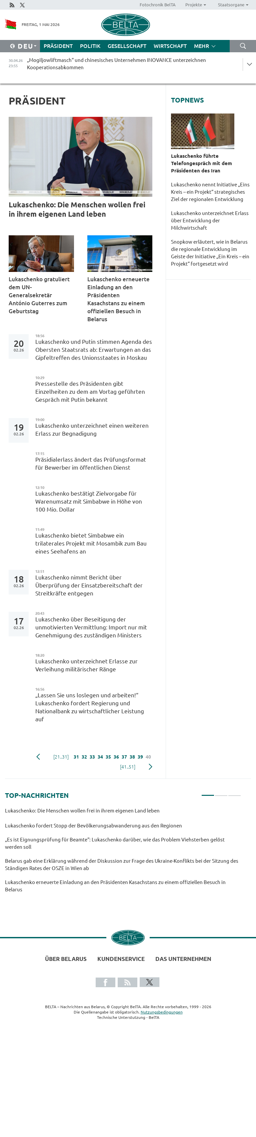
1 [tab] (208, 792)
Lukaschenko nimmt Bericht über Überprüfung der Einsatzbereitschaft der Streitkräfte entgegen (89, 585)
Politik (90, 46)
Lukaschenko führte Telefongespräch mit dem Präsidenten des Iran (201, 163)
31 (76, 757)
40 (148, 757)
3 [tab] (234, 792)
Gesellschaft (127, 46)
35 (108, 757)
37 (124, 757)
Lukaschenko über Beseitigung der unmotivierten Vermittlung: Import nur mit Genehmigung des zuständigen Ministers (91, 627)
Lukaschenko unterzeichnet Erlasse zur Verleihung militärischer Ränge (86, 665)
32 (84, 757)
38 (132, 757)
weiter (150, 767)
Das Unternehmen (183, 959)
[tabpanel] (123, 853)
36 (116, 757)
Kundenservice (121, 959)
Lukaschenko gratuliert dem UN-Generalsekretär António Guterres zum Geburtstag (39, 295)
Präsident (58, 46)
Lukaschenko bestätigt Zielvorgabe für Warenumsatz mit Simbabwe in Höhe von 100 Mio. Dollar (88, 501)
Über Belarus (66, 959)
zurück (38, 757)
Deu (25, 46)
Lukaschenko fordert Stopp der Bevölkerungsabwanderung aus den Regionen (94, 825)
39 (140, 757)
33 (92, 757)
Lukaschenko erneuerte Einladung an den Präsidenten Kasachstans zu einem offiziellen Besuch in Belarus (118, 299)
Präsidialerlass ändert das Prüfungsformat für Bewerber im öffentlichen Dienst (90, 463)
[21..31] (61, 757)
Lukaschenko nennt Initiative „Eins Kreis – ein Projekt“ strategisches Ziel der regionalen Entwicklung (210, 192)
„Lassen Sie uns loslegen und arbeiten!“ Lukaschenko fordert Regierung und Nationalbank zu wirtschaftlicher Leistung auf (89, 707)
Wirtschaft (170, 46)
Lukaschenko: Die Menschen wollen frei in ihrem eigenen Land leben (77, 209)
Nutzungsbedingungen (162, 1012)
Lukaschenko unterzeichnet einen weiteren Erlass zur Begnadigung (92, 429)
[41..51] (127, 767)
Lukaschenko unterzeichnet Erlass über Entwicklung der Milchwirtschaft (210, 220)
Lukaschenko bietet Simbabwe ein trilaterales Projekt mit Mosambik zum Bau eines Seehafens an (91, 543)
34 (100, 757)
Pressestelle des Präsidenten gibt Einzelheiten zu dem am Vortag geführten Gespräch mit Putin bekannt (90, 391)
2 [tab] (221, 792)
